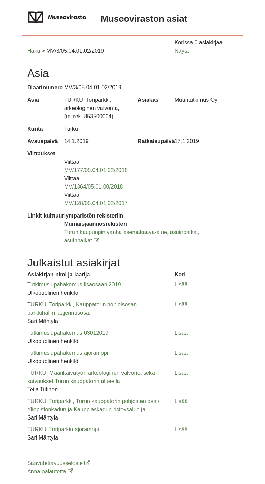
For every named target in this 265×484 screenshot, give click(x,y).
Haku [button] (33, 51)
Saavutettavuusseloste (58, 463)
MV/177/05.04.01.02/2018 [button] (96, 170)
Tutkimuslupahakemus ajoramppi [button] (67, 353)
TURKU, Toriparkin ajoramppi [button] (63, 429)
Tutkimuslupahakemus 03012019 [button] (67, 333)
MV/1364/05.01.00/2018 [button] (93, 187)
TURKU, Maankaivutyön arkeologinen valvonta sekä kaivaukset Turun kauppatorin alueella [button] (91, 377)
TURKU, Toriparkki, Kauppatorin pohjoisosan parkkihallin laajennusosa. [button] (82, 309)
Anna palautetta (50, 471)
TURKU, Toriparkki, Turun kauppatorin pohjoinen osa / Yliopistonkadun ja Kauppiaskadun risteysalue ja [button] (93, 405)
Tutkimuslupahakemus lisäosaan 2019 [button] (74, 285)
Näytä (182, 51)
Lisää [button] (181, 285)
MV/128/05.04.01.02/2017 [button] (96, 203)
